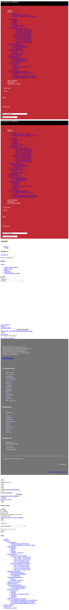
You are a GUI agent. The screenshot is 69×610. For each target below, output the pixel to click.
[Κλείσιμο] (2, 480)
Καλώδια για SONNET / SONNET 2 (23, 36)
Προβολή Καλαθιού (18, 517)
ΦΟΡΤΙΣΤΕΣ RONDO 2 (19, 45)
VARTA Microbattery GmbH (12, 273)
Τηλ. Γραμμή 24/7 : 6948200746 (9, 2)
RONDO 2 (15, 64)
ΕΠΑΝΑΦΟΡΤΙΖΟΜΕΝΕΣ (20, 47)
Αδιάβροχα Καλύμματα (15, 54)
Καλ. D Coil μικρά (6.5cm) (23, 37)
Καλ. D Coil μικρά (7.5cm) (23, 33)
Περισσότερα (4, 334)
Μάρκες (3, 261)
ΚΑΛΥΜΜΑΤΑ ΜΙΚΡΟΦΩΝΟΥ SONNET (24, 76)
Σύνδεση (3, 497)
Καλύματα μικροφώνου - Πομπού (18, 71)
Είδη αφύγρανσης (14, 56)
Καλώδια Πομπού (14, 27)
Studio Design (8, 272)
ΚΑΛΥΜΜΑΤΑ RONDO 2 (20, 59)
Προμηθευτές (4, 254)
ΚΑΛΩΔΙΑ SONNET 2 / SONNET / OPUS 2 (23, 545)
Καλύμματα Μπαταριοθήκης (17, 50)
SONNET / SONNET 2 (19, 25)
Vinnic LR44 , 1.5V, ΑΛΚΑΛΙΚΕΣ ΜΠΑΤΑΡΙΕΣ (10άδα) (16, 331)
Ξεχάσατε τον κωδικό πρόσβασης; (10, 496)
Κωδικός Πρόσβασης (6, 492)
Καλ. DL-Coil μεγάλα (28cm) (24, 42)
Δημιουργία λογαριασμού (13, 489)
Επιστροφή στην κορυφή (9, 338)
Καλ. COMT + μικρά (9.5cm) (24, 31)
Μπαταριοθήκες (13, 19)
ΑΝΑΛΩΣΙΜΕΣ (17, 48)
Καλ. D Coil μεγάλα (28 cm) (24, 39)
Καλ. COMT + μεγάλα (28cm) (24, 30)
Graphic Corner (8, 268)
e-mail (2, 491)
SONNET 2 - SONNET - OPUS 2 (22, 67)
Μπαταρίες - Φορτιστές (15, 44)
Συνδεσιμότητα (13, 13)
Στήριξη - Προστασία (15, 62)
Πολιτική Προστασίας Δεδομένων (57, 472)
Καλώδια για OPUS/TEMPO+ (21, 28)
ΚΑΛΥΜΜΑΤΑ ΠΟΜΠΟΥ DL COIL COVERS (24, 600)
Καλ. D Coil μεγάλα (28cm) (23, 34)
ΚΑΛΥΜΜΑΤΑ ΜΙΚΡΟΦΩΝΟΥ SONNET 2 (23, 603)
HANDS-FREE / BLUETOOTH (21, 15)
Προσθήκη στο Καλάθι (22, 329)
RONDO (15, 24)
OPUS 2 (15, 22)
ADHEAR (15, 68)
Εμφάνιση (19, 494)
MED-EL (6, 270)
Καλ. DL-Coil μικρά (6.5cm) (24, 41)
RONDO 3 (15, 70)
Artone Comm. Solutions (11, 267)
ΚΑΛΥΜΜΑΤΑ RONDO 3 (20, 60)
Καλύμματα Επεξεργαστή (16, 57)
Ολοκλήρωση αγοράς (6, 517)
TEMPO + (15, 21)
